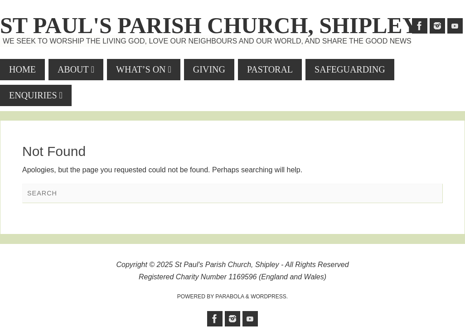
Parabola (229, 296)
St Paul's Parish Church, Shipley (209, 25)
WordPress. (269, 296)
